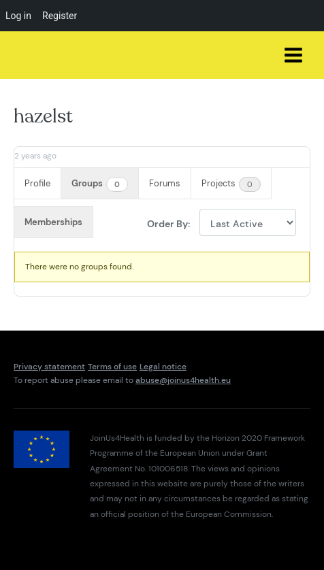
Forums (164, 183)
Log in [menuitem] (18, 15)
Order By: (168, 223)
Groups (99, 184)
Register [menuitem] (59, 15)
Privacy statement (49, 366)
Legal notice (163, 366)
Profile (37, 183)
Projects (231, 184)
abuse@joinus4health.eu (183, 380)
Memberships (53, 222)
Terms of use (112, 366)
